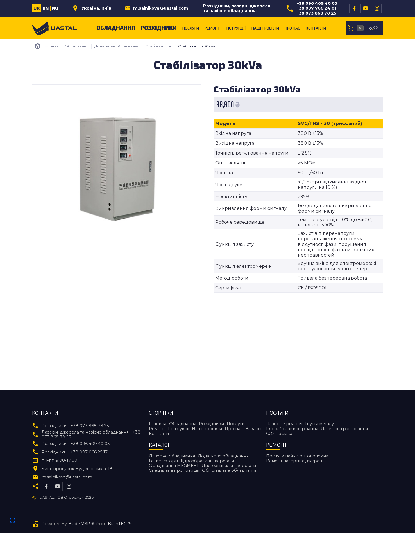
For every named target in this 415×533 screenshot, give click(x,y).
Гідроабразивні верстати (207, 460)
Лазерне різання (284, 423)
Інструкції (236, 28)
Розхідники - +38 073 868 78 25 (75, 425)
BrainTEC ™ (120, 523)
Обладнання (115, 27)
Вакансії (253, 428)
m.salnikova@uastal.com (160, 8)
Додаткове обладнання (223, 456)
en (46, 8)
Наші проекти (265, 28)
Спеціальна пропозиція (174, 470)
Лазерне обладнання (172, 456)
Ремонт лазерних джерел (294, 460)
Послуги (190, 28)
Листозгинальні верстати (229, 465)
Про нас (292, 28)
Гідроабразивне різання (292, 428)
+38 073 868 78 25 (316, 13)
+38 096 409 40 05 (317, 3)
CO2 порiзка (279, 433)
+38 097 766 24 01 (316, 8)
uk (36, 8)
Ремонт (212, 28)
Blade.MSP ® (81, 523)
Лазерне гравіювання (344, 428)
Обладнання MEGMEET (174, 465)
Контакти (316, 28)
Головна (157, 423)
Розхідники (159, 27)
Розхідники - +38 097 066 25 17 (75, 452)
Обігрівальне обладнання (229, 470)
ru (55, 8)
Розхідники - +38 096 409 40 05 (76, 443)
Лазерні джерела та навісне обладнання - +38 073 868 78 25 (91, 434)
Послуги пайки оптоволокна (297, 456)
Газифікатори (163, 460)
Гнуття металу (319, 423)
